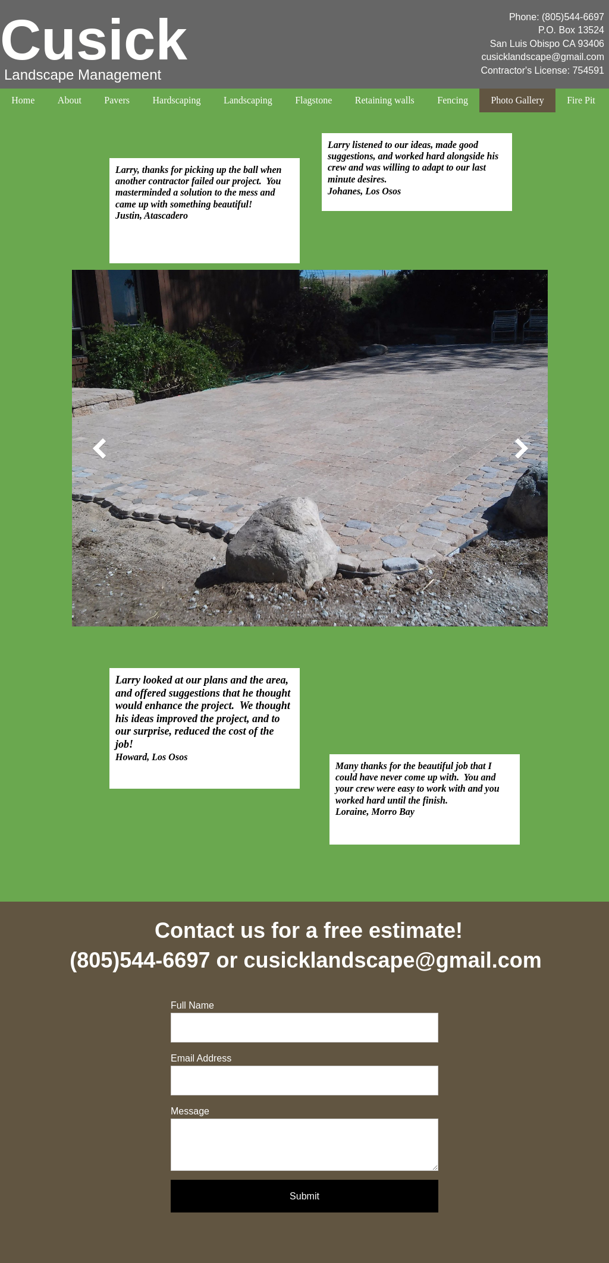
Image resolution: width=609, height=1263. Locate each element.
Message (190, 1111)
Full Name (192, 1005)
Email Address (201, 1058)
